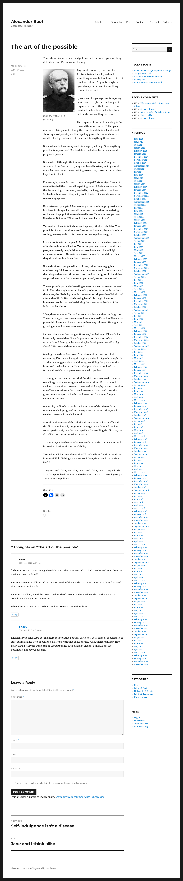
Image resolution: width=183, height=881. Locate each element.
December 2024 (141, 193)
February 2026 (140, 151)
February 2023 (140, 259)
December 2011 (141, 661)
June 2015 (138, 535)
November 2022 (141, 268)
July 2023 (138, 244)
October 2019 (140, 379)
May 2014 (138, 574)
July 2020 (138, 352)
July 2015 (138, 532)
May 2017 (138, 466)
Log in (137, 718)
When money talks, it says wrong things (152, 71)
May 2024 (138, 214)
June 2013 (138, 607)
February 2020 (140, 367)
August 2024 (140, 205)
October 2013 (140, 595)
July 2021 (138, 316)
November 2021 (141, 304)
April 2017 (138, 469)
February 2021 (140, 331)
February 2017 (140, 475)
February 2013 (140, 619)
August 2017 (139, 457)
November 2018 (141, 412)
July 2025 (138, 172)
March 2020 (139, 364)
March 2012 (139, 652)
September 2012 (141, 634)
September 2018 (141, 418)
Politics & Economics (143, 694)
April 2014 (138, 577)
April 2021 (138, 325)
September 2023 (141, 238)
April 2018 (138, 433)
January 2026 (140, 154)
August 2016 (139, 493)
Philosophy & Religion (144, 691)
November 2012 (141, 628)
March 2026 (139, 148)
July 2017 (138, 460)
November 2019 (141, 376)
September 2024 (141, 202)
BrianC (23, 626)
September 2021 (141, 310)
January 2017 (140, 478)
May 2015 (138, 538)
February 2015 (140, 547)
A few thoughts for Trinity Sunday (156, 112)
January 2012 (140, 658)
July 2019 (138, 388)
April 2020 (139, 361)
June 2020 (138, 355)
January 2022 (140, 298)
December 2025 (141, 157)
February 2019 (140, 403)
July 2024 (138, 208)
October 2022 (140, 271)
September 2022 (141, 274)
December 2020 (141, 337)
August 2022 (140, 277)
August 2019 (139, 385)
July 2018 (138, 424)
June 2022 (138, 283)
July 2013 (138, 604)
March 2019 (139, 400)
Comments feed (141, 724)
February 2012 (140, 655)
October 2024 (140, 199)
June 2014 (138, 571)
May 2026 (138, 142)
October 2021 (140, 307)
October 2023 (140, 235)
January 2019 (140, 406)
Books (139, 22)
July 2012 (138, 640)
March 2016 (139, 508)
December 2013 (141, 589)
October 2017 (140, 451)
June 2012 (138, 643)
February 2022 (140, 295)
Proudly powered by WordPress (42, 868)
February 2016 (140, 511)
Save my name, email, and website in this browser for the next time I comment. (51, 783)
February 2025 (140, 187)
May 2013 (138, 610)
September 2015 (141, 526)
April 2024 (139, 217)
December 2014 (141, 553)
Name (15, 740)
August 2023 (139, 241)
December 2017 (141, 445)
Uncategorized (140, 697)
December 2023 (141, 229)
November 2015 (141, 520)
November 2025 (141, 160)
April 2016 (138, 505)
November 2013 (141, 592)
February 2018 (140, 439)
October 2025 (140, 163)
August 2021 (139, 313)
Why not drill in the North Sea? (148, 83)
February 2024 (140, 223)
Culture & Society (142, 688)
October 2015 (140, 523)
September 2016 (141, 490)
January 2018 (140, 442)
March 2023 (139, 256)
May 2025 (138, 178)
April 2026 (139, 145)
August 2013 (139, 601)
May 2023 (138, 250)
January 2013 (140, 622)
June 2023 (138, 247)
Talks (166, 22)
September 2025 (141, 166)
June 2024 (138, 211)
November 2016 (141, 484)
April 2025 (139, 181)
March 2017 (139, 472)
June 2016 (138, 499)
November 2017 (141, 448)
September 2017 (141, 454)
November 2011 (141, 664)
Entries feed (139, 721)
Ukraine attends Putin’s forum (148, 77)
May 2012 (138, 646)
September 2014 (141, 562)
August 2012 (139, 637)
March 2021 (139, 328)
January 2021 (140, 334)
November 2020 (141, 340)
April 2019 (138, 397)
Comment (17, 697)
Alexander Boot (27, 21)
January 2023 (140, 262)
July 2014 (138, 568)
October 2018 (140, 415)
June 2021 (138, 319)
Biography (116, 22)
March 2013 (139, 616)
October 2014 (140, 559)
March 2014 (139, 580)
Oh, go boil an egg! (142, 74)
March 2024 (139, 220)
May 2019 (138, 394)
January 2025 (140, 190)
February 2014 (140, 583)
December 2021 (141, 301)
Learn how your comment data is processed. (80, 796)
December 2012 (141, 625)
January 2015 (140, 550)
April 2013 (138, 613)
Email (15, 754)
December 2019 (141, 373)
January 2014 (140, 586)
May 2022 (138, 286)
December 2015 (141, 517)
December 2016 (141, 481)
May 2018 (138, 430)
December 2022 (141, 265)
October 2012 (140, 631)
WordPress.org (141, 727)
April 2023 (138, 253)
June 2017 (138, 463)
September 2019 (141, 382)
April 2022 (139, 289)
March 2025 (139, 184)
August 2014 (139, 565)
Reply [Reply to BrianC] (14, 658)
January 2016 (140, 514)
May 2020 (138, 358)
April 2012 (138, 649)
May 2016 (138, 502)
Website (16, 768)
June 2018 (138, 427)
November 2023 (141, 232)
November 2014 (141, 556)
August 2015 (139, 529)
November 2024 (141, 196)
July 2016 (138, 496)
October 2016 (140, 487)
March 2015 (139, 544)
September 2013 (141, 598)
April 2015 (138, 541)
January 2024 (140, 226)
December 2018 (141, 409)
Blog (129, 22)
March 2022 (139, 292)
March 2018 (139, 436)
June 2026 (138, 139)
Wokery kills (139, 80)
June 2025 (138, 175)
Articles (99, 22)
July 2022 (138, 280)
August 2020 (140, 349)
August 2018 (139, 421)
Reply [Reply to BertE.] (14, 614)
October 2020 (140, 343)
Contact (154, 22)
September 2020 (141, 346)
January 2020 (140, 370)
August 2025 (140, 169)
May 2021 (138, 322)
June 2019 (138, 391)
